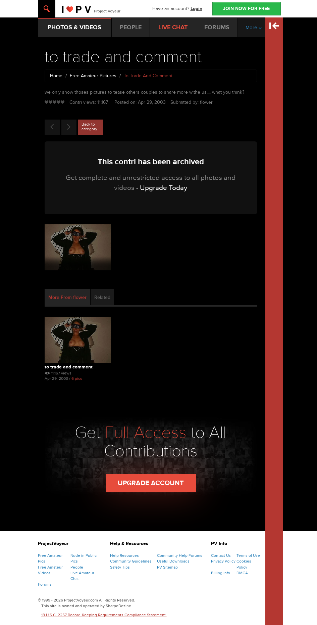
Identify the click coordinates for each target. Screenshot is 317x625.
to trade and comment (69, 366)
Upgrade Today (163, 188)
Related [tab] (102, 297)
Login (196, 8)
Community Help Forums (179, 555)
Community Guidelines (131, 561)
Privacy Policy (223, 561)
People (76, 567)
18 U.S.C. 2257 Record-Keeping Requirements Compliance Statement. (104, 615)
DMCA (242, 573)
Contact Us (221, 555)
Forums (45, 584)
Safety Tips (120, 567)
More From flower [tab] (67, 297)
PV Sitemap (167, 567)
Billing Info (220, 573)
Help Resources (124, 555)
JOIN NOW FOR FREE (246, 8)
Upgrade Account (151, 483)
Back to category (89, 126)
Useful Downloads (173, 561)
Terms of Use (248, 555)
